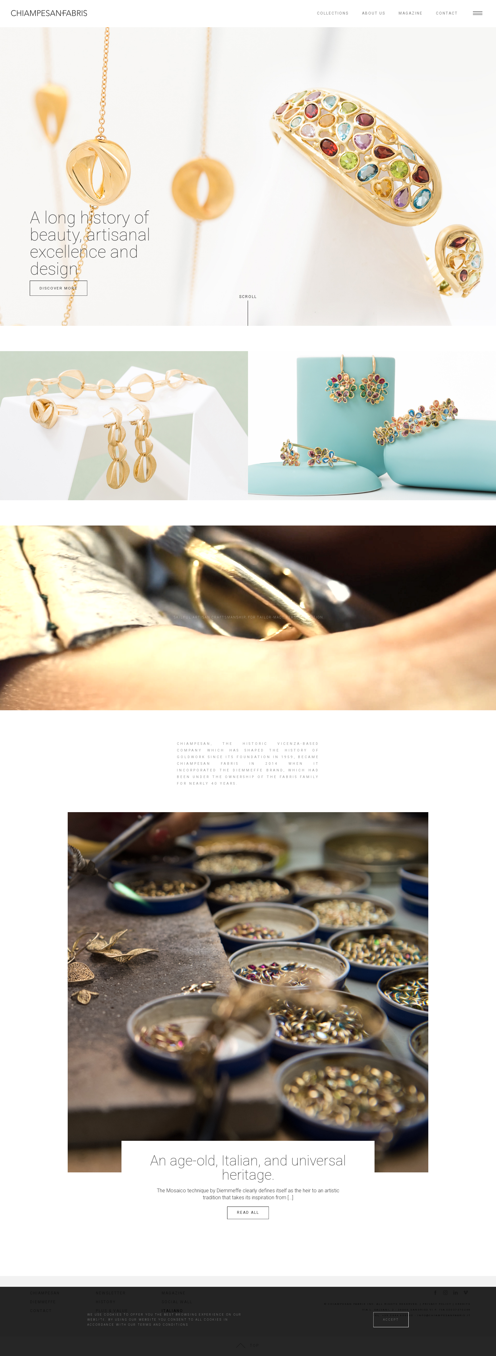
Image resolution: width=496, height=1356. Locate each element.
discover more (59, 288)
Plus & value (112, 1311)
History (106, 1302)
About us (373, 13)
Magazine (411, 13)
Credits (463, 1304)
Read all (248, 1212)
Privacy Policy (437, 1304)
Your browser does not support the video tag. (248, 601)
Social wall (177, 1302)
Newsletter (111, 1293)
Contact (447, 13)
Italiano (171, 1311)
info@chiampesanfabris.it (444, 1315)
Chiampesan (45, 1293)
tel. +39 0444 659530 (393, 1315)
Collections (333, 13)
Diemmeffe (43, 1302)
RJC (100, 1319)
